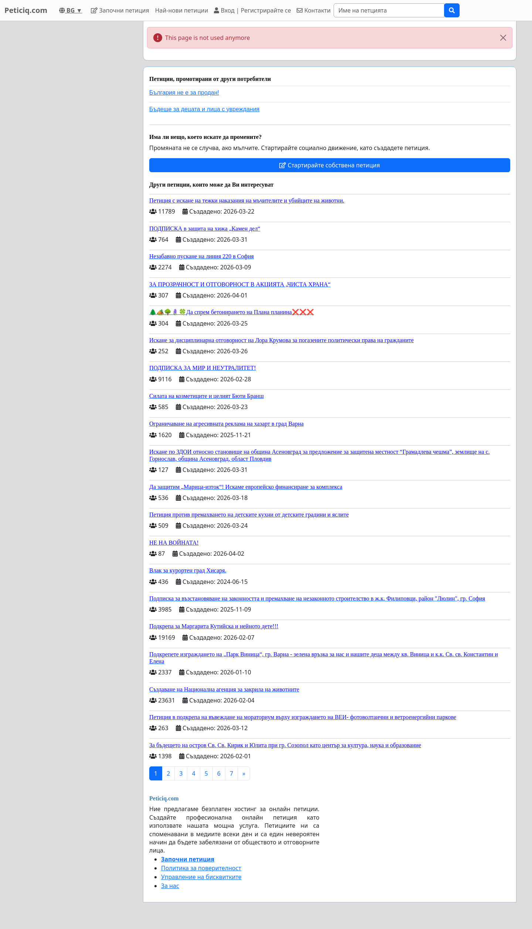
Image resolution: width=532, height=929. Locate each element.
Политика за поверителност (201, 868)
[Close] (503, 37)
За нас (170, 886)
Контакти (313, 10)
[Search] (389, 10)
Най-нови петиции (181, 10)
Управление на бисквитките (201, 877)
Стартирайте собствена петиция (329, 165)
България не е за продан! (184, 92)
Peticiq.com (25, 10)
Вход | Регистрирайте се (252, 10)
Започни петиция (120, 10)
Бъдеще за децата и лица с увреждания (204, 109)
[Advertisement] (71, 132)
